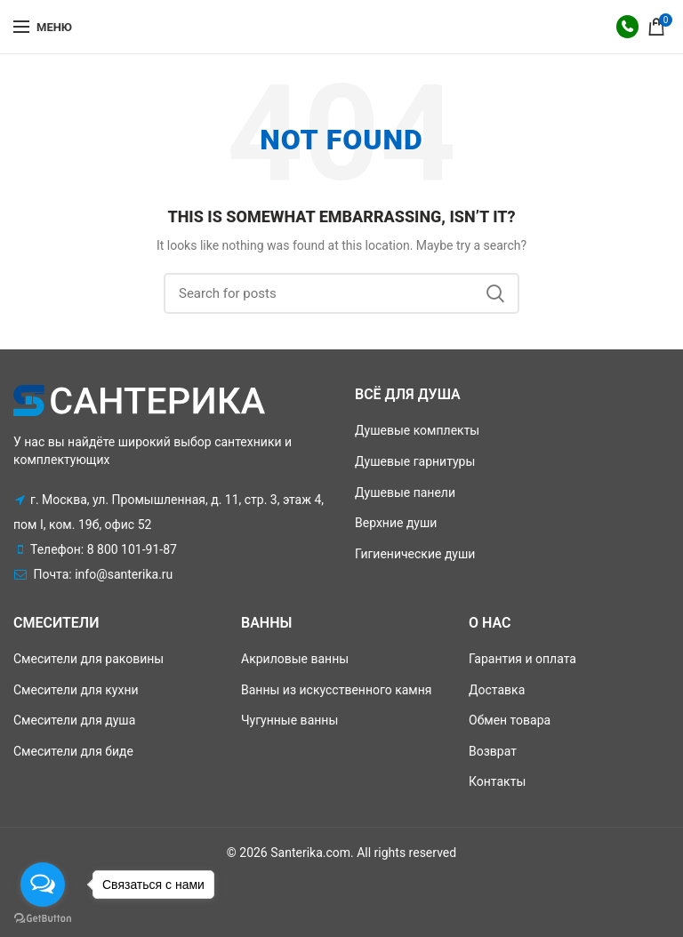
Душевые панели (405, 492)
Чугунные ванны (289, 720)
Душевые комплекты (417, 430)
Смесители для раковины (88, 659)
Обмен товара (509, 720)
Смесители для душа (74, 720)
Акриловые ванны (295, 659)
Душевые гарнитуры (415, 461)
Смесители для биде (73, 751)
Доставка (497, 690)
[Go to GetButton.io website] (42, 919)
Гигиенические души (415, 554)
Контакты (497, 781)
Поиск (495, 293)
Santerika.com (310, 852)
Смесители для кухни (76, 690)
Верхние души (396, 523)
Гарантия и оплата (522, 659)
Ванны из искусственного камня (336, 690)
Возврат (493, 751)
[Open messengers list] (42, 884)
